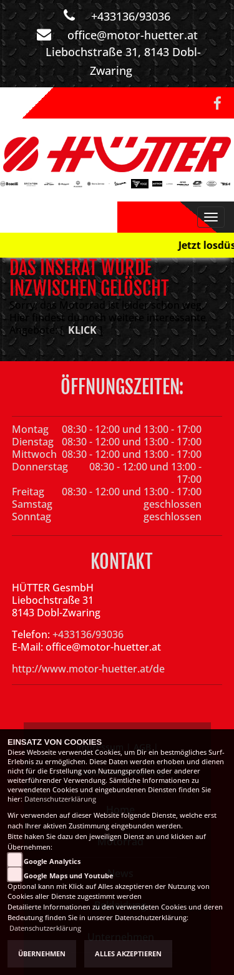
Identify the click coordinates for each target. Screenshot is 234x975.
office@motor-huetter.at (132, 34)
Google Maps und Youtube (69, 875)
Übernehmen (42, 953)
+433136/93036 (130, 16)
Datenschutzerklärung (60, 799)
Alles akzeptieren (128, 953)
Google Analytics (52, 861)
